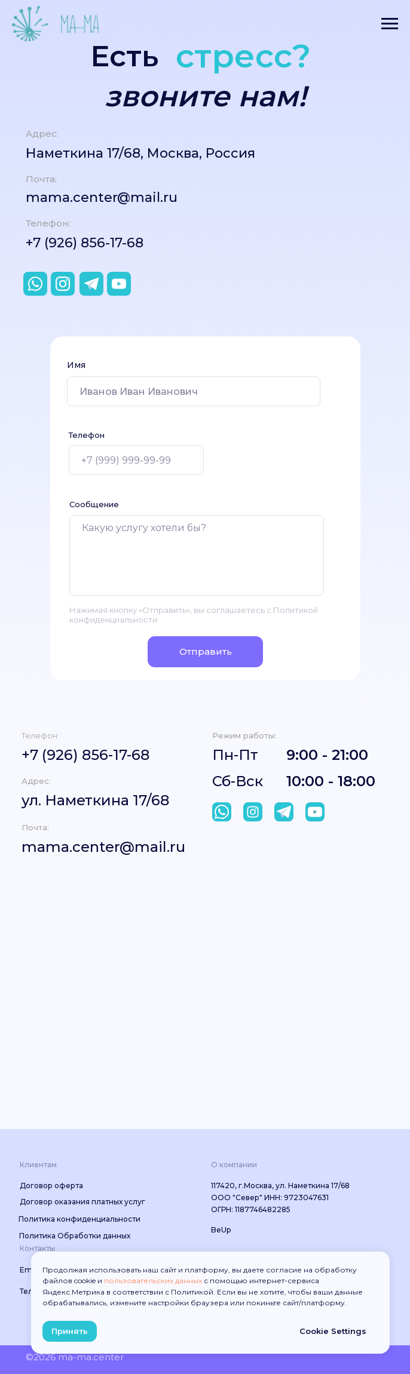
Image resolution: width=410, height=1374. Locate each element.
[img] (221, 811)
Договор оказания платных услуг (82, 1201)
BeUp (221, 1229)
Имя (76, 365)
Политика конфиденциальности (79, 1218)
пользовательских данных (153, 1280)
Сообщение (94, 504)
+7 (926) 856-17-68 (84, 243)
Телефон (87, 435)
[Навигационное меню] (389, 24)
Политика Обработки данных (74, 1235)
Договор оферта (51, 1185)
